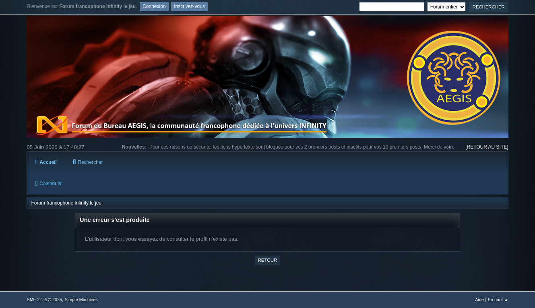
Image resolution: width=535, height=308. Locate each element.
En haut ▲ (498, 299)
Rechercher (87, 162)
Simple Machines (81, 299)
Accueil (45, 162)
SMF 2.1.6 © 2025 (44, 299)
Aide (479, 299)
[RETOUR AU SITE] (486, 147)
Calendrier (48, 183)
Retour (267, 260)
